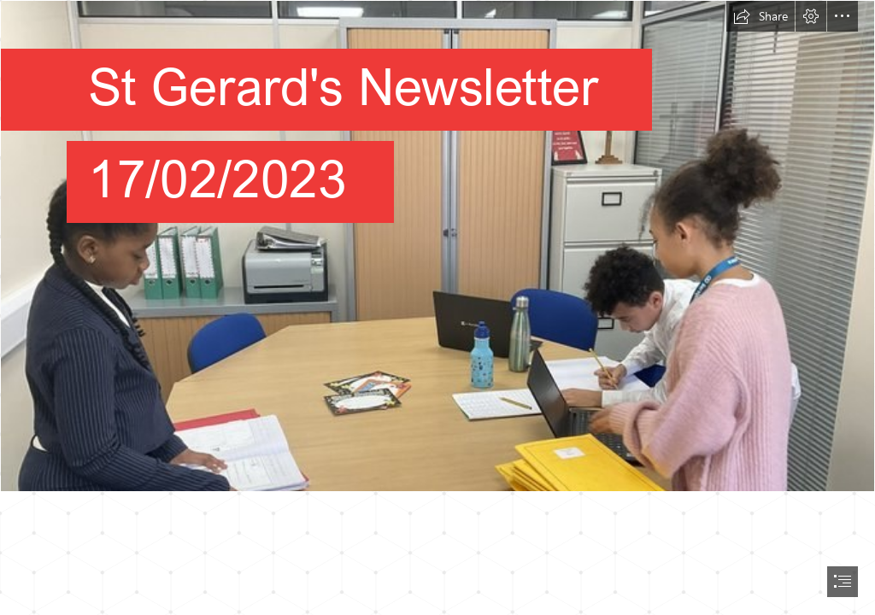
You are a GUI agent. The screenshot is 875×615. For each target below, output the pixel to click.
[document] (437, 307)
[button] (760, 16)
